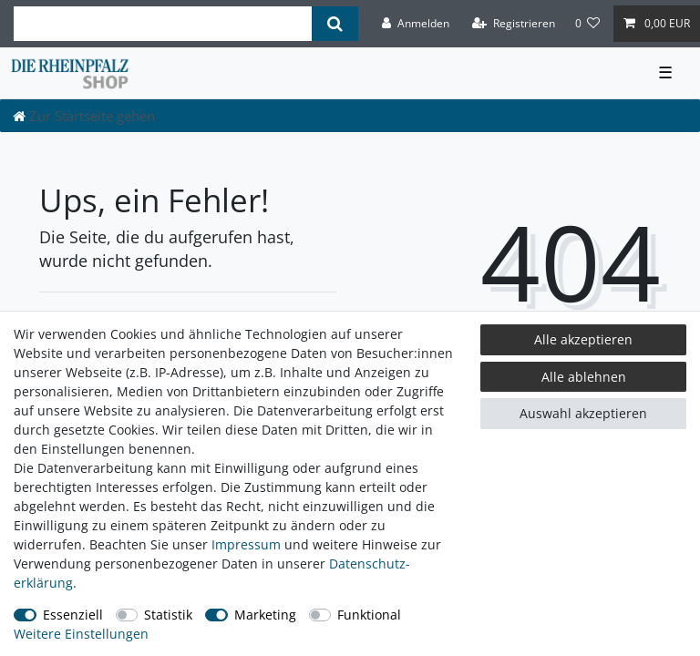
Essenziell (73, 614)
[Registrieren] (513, 23)
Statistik (168, 614)
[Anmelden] (415, 23)
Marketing (265, 614)
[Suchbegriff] (163, 23)
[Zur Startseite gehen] (84, 116)
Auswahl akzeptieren (583, 413)
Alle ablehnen (583, 376)
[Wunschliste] (588, 23)
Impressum (246, 544)
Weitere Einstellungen (81, 633)
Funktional (369, 614)
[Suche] (335, 23)
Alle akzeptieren (583, 339)
